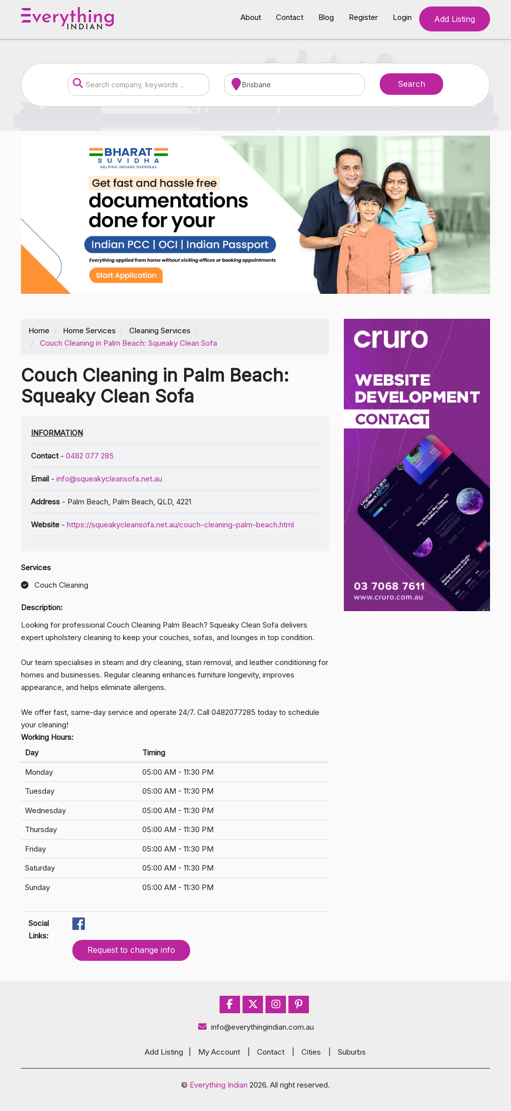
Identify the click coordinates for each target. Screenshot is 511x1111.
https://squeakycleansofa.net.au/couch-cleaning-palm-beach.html (180, 524)
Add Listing (454, 19)
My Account (219, 1052)
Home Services (89, 330)
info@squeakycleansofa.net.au (109, 478)
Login (402, 17)
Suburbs (352, 1052)
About (251, 17)
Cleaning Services (160, 330)
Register (363, 17)
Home (38, 330)
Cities (311, 1052)
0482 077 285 (90, 455)
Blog (326, 17)
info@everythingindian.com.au (256, 1027)
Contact (289, 17)
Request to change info (131, 950)
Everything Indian (219, 1085)
